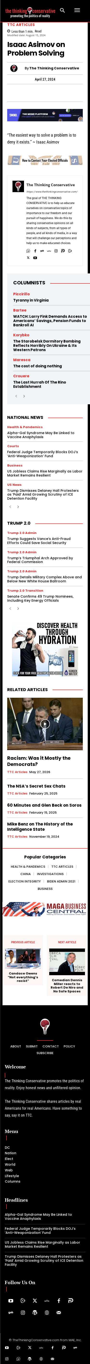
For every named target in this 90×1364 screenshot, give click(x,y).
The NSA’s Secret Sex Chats (36, 786)
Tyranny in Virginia (31, 300)
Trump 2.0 (18, 523)
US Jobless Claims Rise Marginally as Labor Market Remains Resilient (45, 473)
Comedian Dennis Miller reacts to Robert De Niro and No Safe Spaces (67, 985)
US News (14, 484)
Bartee (19, 310)
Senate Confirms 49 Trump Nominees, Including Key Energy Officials (40, 598)
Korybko (21, 335)
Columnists (29, 282)
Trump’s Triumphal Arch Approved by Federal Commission (40, 560)
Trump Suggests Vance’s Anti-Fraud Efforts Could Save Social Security (39, 540)
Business (15, 465)
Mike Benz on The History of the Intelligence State (40, 826)
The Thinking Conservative (54, 68)
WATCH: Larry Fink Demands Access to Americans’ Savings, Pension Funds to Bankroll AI (50, 321)
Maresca (21, 360)
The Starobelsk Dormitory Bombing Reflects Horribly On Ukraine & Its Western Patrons (47, 345)
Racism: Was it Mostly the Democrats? (39, 761)
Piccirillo (21, 294)
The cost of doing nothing (37, 366)
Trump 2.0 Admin (21, 532)
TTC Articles (21, 24)
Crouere (21, 376)
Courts (13, 446)
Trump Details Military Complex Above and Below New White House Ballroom (44, 579)
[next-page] (24, 397)
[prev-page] (16, 397)
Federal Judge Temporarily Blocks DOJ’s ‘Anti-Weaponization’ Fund (42, 454)
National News (25, 417)
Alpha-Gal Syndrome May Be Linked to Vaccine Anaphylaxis (40, 435)
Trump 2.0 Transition (25, 590)
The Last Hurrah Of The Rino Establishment (39, 384)
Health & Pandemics (25, 427)
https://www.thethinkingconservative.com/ (52, 191)
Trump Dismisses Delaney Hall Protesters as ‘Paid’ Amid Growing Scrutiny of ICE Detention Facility (43, 494)
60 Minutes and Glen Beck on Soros (44, 805)
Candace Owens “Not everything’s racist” (23, 977)
